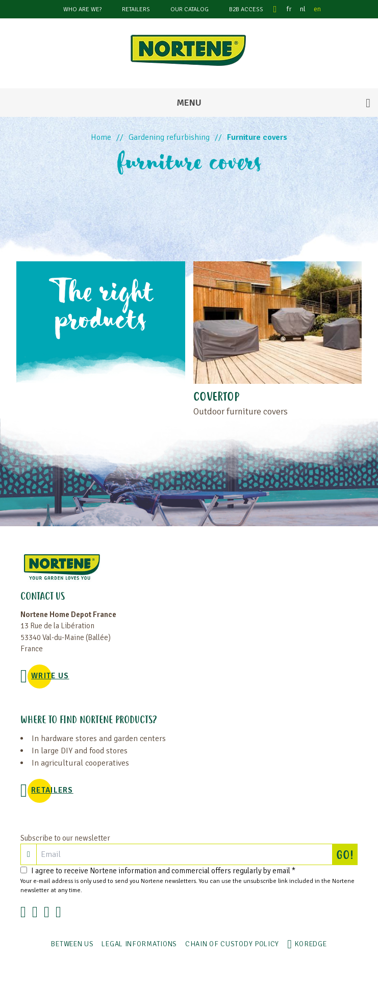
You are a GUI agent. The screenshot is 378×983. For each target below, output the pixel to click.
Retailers (136, 9)
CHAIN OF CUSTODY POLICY (232, 944)
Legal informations (139, 944)
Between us (72, 944)
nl (303, 9)
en (317, 9)
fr (289, 9)
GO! (347, 854)
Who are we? (82, 9)
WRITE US (50, 675)
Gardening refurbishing (169, 137)
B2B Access (246, 9)
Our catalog (189, 9)
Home (101, 137)
